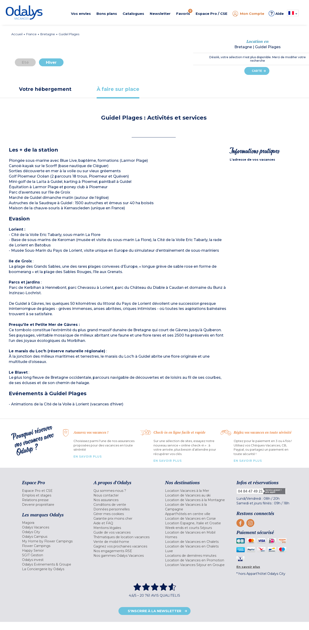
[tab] (45, 89)
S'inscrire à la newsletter (154, 611)
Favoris (184, 12)
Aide (276, 13)
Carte (257, 71)
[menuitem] (52, 490)
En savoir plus (87, 456)
